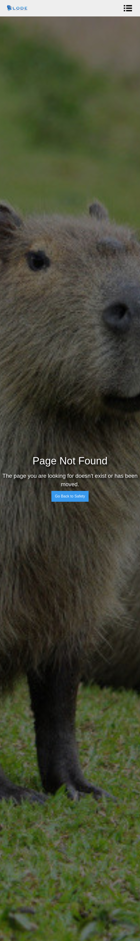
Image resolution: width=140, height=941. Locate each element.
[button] (129, 8)
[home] (16, 8)
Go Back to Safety (70, 496)
